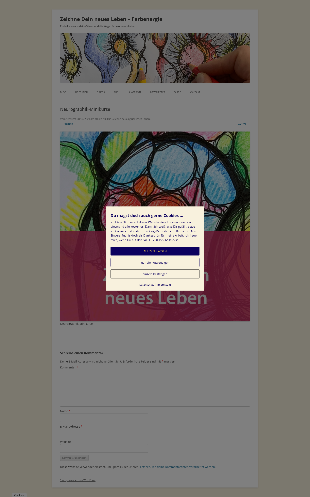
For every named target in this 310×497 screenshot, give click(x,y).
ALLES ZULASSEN (155, 251)
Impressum (164, 284)
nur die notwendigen (155, 262)
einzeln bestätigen (155, 274)
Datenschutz (146, 284)
